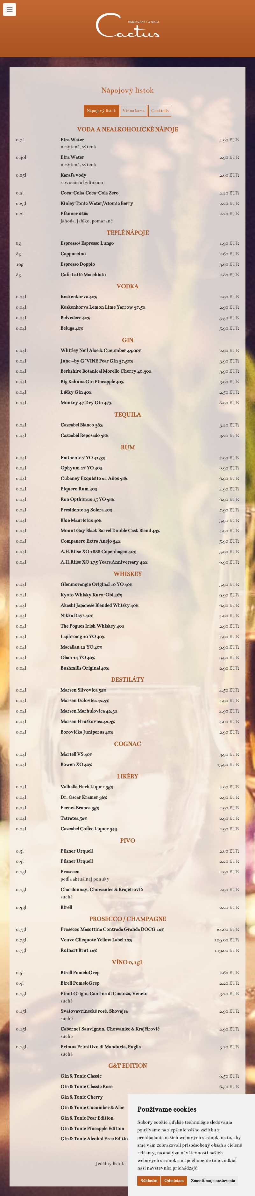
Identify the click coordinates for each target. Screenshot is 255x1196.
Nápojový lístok (101, 110)
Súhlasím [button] (148, 1180)
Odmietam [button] (174, 1180)
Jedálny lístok (110, 1163)
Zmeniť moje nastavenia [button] (213, 1180)
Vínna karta (134, 110)
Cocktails (159, 110)
